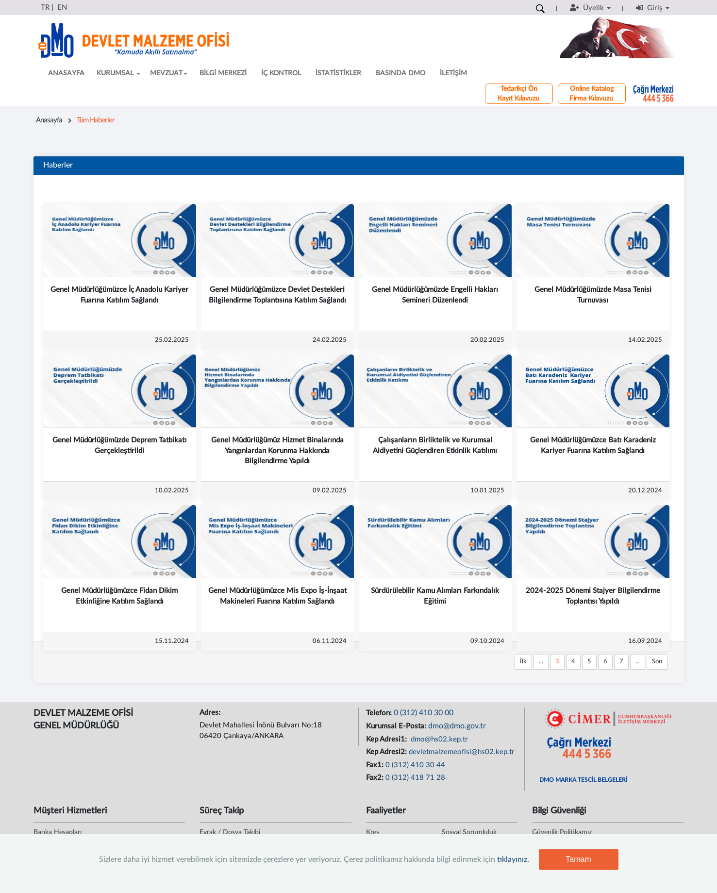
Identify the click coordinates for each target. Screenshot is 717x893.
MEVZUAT (168, 73)
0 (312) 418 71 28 (415, 777)
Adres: (211, 712)
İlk (523, 661)
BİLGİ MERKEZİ (223, 73)
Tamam (578, 859)
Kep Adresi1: (387, 739)
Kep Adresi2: (387, 752)
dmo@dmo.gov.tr (457, 726)
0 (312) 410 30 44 (415, 765)
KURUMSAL (118, 73)
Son (657, 661)
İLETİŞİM (453, 73)
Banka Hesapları (57, 832)
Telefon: (380, 713)
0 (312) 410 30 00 (423, 713)
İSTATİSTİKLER (338, 73)
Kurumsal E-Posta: (397, 726)
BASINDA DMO (400, 73)
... (541, 661)
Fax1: (375, 765)
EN (62, 7)
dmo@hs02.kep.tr (438, 739)
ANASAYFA (66, 73)
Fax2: (375, 777)
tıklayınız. (513, 859)
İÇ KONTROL (281, 73)
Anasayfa (49, 120)
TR (45, 7)
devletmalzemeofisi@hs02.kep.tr (462, 752)
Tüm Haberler (96, 120)
